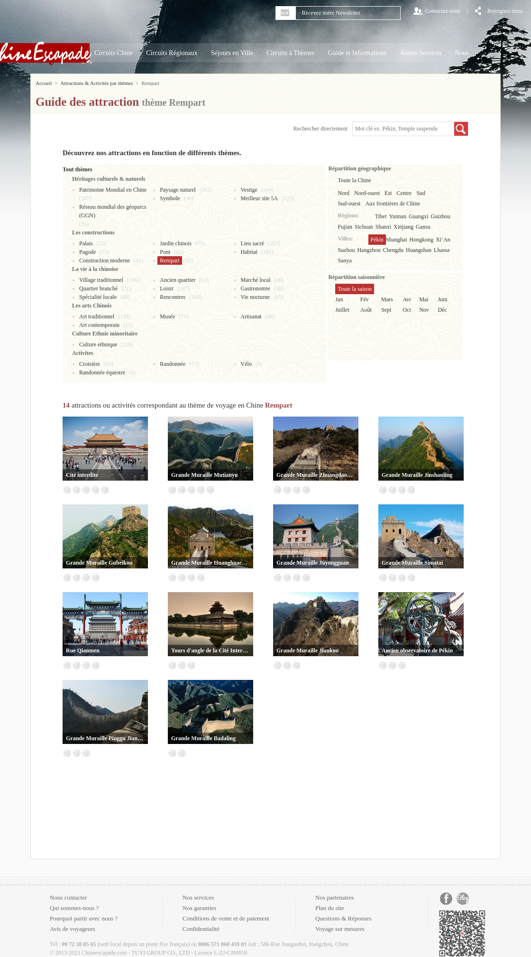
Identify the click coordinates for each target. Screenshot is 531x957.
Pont (165, 252)
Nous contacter (68, 897)
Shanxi (383, 226)
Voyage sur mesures (340, 928)
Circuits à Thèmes (290, 52)
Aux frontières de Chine (392, 203)
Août (366, 310)
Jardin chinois (176, 243)
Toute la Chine (354, 180)
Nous (462, 52)
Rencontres (172, 297)
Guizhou (440, 216)
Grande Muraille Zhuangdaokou (315, 475)
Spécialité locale (98, 297)
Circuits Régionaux (172, 52)
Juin (442, 299)
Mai (423, 299)
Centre (404, 193)
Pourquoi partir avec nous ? (84, 918)
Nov (424, 310)
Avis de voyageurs (72, 928)
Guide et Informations (357, 52)
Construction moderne (104, 260)
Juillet (342, 310)
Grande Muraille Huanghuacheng (210, 562)
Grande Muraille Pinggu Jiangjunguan (105, 738)
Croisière (89, 364)
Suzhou (346, 250)
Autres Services (420, 52)
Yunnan (398, 216)
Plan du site (329, 907)
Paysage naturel (178, 189)
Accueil (44, 83)
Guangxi (418, 216)
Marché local (256, 280)
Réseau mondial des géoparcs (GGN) (112, 211)
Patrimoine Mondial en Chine (112, 189)
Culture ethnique (98, 344)
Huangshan (418, 250)
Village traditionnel (101, 280)
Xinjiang (403, 226)
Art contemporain (99, 325)
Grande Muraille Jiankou (307, 650)
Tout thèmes (77, 169)
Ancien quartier (177, 280)
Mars (387, 299)
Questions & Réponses (343, 918)
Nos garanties (199, 907)
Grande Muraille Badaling (203, 738)
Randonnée (172, 364)
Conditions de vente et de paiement (226, 918)
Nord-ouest (367, 193)
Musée (167, 316)
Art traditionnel (96, 316)
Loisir (167, 288)
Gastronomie (255, 288)
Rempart (169, 260)
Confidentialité (201, 928)
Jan (339, 299)
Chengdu (393, 250)
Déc (442, 310)
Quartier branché (98, 288)
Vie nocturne (255, 297)
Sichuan (364, 226)
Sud (420, 193)
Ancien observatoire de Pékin (417, 650)
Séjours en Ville (232, 52)
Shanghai (396, 239)
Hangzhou (368, 250)
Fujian (345, 226)
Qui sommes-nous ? (74, 907)
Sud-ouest (349, 203)
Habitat (249, 252)
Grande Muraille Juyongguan (312, 562)
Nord (343, 193)
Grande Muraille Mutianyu (204, 475)
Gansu (423, 226)
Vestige (249, 189)
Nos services (198, 897)
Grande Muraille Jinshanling (417, 475)
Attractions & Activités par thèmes (96, 83)
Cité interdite (82, 475)
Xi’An (443, 239)
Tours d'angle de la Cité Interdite (210, 650)
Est (388, 193)
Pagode (87, 252)
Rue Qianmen (83, 650)
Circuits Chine (113, 52)
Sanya (344, 260)
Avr (407, 299)
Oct (407, 310)
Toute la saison (355, 289)
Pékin (377, 239)
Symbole (170, 198)
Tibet (381, 216)
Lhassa (441, 250)
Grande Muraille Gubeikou (99, 562)
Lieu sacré (253, 243)
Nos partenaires (334, 897)
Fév (364, 299)
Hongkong (422, 239)
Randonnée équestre (102, 372)
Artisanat (251, 316)
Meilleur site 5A (259, 198)
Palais (86, 243)
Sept (386, 310)
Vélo (246, 364)
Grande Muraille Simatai (412, 562)
